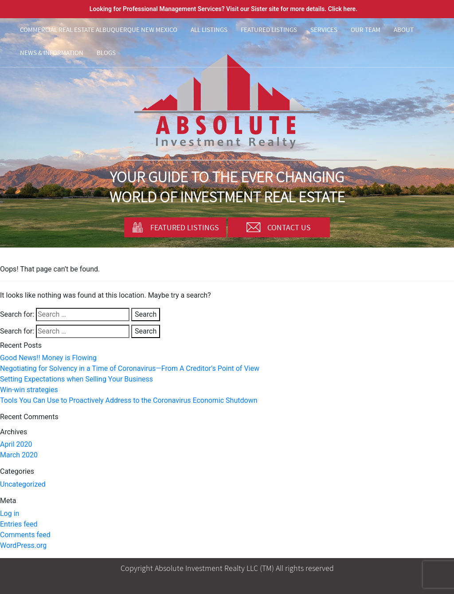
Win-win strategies (29, 390)
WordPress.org (23, 545)
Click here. (342, 8)
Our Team (365, 29)
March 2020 (19, 455)
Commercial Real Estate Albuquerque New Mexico (98, 29)
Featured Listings (269, 29)
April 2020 (16, 444)
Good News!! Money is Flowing (48, 358)
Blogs (106, 52)
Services (323, 29)
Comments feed (25, 535)
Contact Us (279, 227)
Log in (9, 513)
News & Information (51, 52)
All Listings (209, 29)
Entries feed (19, 524)
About (404, 29)
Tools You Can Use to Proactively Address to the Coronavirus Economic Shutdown (129, 400)
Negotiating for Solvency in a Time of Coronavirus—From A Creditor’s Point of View (129, 368)
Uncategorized (23, 484)
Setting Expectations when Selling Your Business (76, 379)
